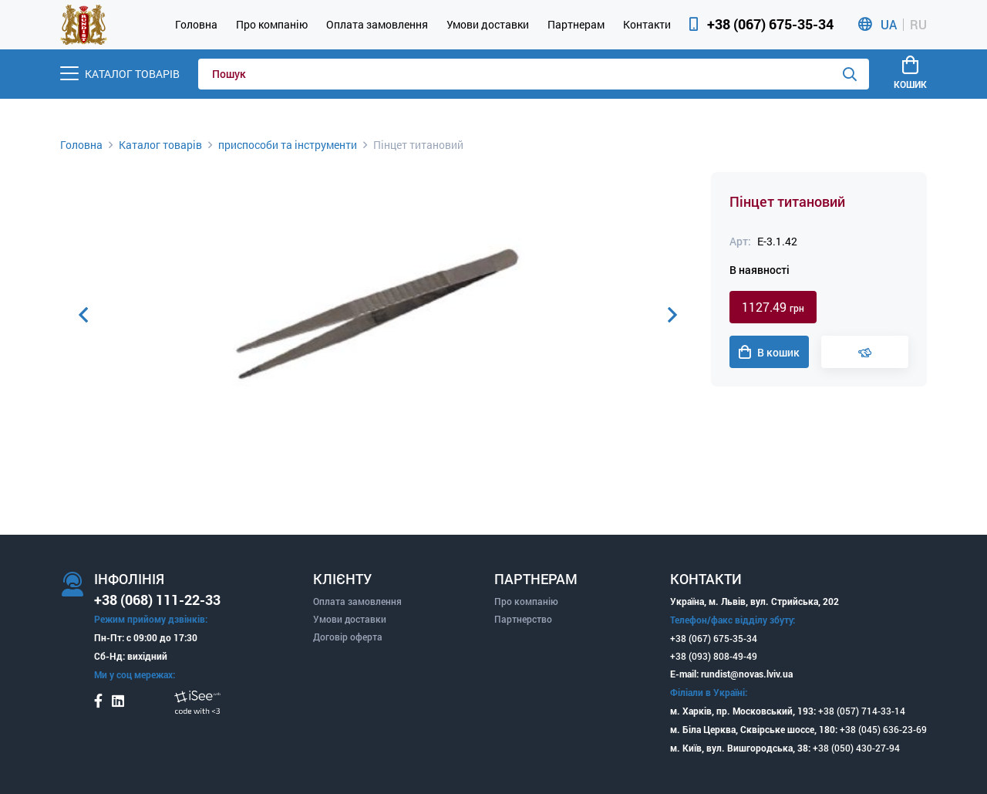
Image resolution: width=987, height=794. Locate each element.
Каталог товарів (160, 144)
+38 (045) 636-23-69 (883, 729)
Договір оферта (347, 636)
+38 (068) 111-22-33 (157, 599)
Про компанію (272, 24)
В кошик (769, 352)
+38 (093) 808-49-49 (713, 656)
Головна (196, 24)
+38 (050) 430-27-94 (856, 748)
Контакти (647, 24)
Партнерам (576, 24)
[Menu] (120, 74)
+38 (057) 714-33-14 (861, 710)
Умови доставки (487, 24)
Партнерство (523, 619)
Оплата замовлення (377, 24)
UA (889, 25)
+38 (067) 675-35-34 (770, 24)
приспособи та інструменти (287, 144)
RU (918, 25)
